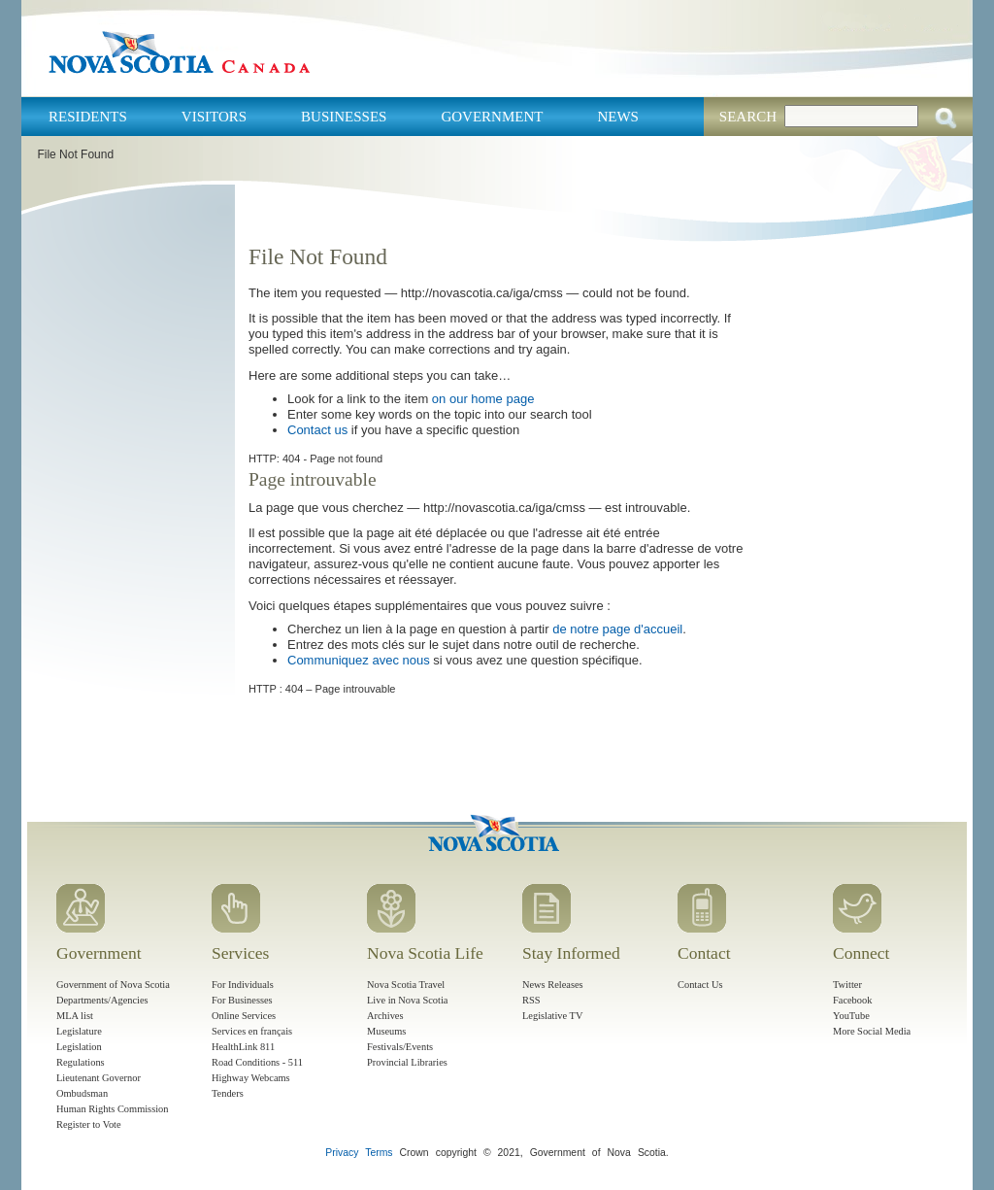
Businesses (343, 116)
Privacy (341, 1152)
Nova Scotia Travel (406, 984)
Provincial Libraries (407, 1062)
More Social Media (872, 1031)
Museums (386, 1031)
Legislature (79, 1031)
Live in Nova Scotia (407, 1000)
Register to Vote (88, 1124)
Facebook (852, 1000)
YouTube (851, 1015)
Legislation (79, 1046)
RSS (531, 1000)
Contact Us (700, 984)
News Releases (552, 984)
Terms (378, 1152)
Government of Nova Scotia (113, 984)
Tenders (228, 1093)
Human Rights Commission (112, 1109)
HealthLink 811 (243, 1046)
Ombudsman (82, 1093)
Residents (88, 116)
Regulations (80, 1062)
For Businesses (242, 1000)
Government (492, 116)
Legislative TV (552, 1015)
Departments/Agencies (102, 1000)
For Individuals (243, 984)
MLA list (74, 1015)
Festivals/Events (400, 1046)
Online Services (244, 1015)
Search (748, 116)
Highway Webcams (251, 1077)
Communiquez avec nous (358, 660)
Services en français (252, 1031)
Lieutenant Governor (98, 1077)
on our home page (483, 398)
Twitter (847, 984)
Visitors (214, 116)
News (618, 116)
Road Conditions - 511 (257, 1062)
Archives (385, 1015)
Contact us (317, 430)
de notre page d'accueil (617, 629)
